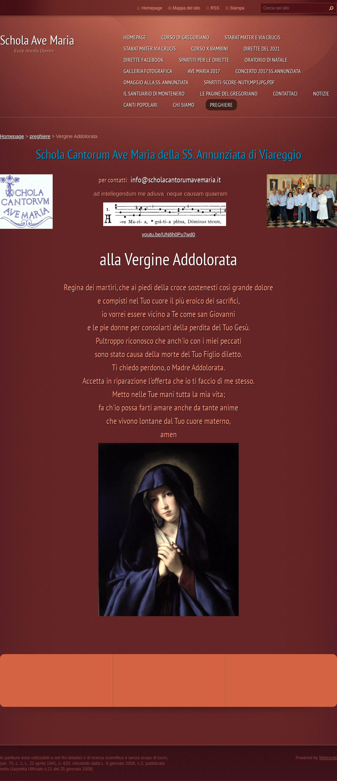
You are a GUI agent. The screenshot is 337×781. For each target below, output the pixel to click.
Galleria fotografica (148, 71)
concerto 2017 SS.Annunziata (268, 71)
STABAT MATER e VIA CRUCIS (252, 37)
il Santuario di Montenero (154, 93)
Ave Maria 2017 (204, 71)
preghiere (221, 104)
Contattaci (285, 93)
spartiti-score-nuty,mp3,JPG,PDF (239, 82)
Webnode (328, 757)
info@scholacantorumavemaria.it (176, 180)
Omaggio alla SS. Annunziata (156, 82)
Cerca (330, 8)
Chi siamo (183, 104)
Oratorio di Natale (266, 59)
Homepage (135, 37)
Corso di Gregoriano (185, 37)
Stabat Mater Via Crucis (150, 48)
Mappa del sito (186, 8)
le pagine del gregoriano (229, 93)
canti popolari (141, 104)
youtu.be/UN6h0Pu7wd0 (168, 234)
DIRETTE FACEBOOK (144, 59)
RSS (215, 8)
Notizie (321, 93)
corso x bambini (209, 48)
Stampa (237, 8)
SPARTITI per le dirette (204, 59)
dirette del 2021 (262, 48)
